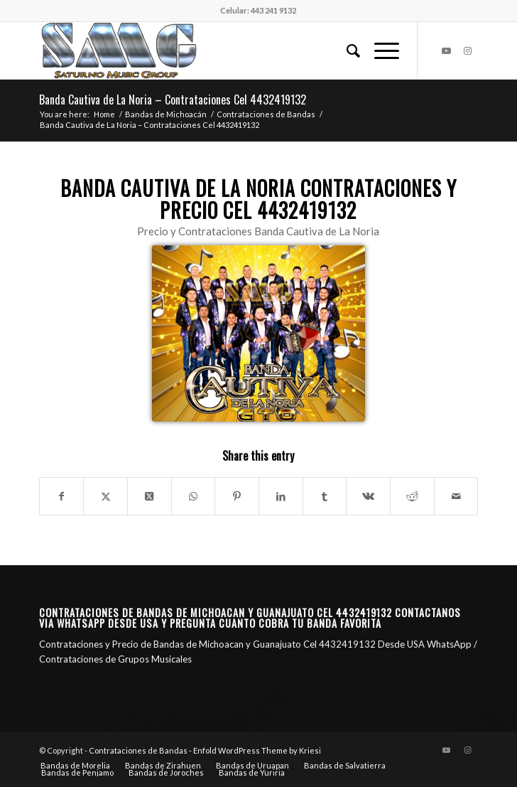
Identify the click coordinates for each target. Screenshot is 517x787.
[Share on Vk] (368, 496)
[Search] (346, 50)
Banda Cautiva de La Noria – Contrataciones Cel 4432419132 (172, 99)
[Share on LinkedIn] (281, 496)
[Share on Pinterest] (236, 496)
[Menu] (379, 50)
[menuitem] (346, 50)
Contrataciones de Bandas (138, 750)
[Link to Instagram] (467, 51)
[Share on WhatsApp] (193, 496)
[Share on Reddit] (412, 496)
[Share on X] (105, 496)
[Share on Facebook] (62, 496)
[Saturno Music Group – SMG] (215, 50)
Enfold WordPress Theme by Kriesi (257, 750)
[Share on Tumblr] (325, 496)
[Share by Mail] (456, 496)
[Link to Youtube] (446, 51)
